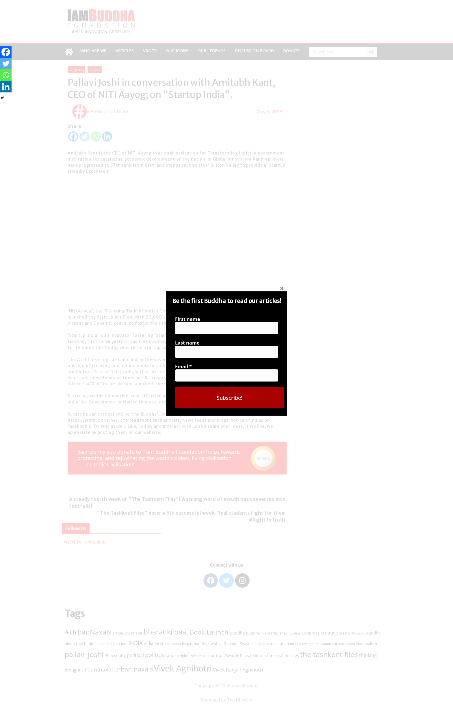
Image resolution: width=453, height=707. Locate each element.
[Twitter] (6, 63)
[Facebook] (6, 52)
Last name (187, 343)
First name (187, 319)
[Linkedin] (6, 86)
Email (183, 366)
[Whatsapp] (6, 75)
